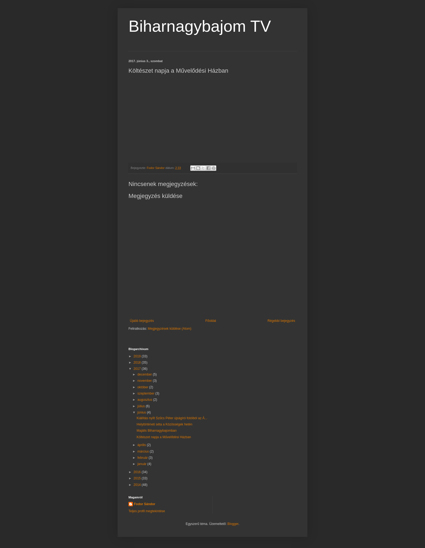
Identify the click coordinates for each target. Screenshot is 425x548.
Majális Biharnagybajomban (156, 430)
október (143, 387)
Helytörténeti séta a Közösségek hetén (164, 424)
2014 (138, 485)
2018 (138, 362)
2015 (138, 478)
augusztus (145, 400)
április (142, 445)
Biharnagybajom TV (199, 26)
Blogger (233, 524)
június (142, 412)
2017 (138, 369)
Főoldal (210, 321)
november (145, 381)
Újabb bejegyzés (142, 321)
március (143, 451)
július (141, 406)
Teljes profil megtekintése (146, 511)
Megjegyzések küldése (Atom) (169, 329)
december (145, 374)
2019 (138, 356)
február (143, 458)
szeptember (146, 393)
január (142, 464)
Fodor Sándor (144, 504)
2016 (138, 472)
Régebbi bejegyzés (281, 321)
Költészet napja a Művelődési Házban (164, 437)
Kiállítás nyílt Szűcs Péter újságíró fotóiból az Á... (172, 418)
